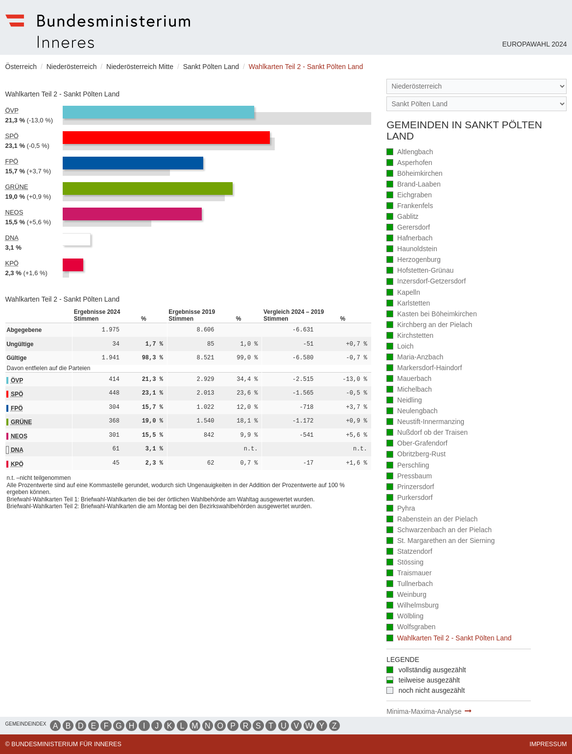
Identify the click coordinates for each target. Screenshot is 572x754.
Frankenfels (409, 206)
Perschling (407, 466)
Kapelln (403, 293)
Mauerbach (408, 379)
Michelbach (409, 390)
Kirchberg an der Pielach (429, 325)
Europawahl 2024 (534, 44)
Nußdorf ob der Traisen (427, 433)
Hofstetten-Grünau (419, 271)
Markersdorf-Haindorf (424, 368)
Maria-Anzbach (414, 357)
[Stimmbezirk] (476, 104)
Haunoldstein (411, 249)
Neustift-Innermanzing (425, 422)
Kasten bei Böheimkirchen (431, 314)
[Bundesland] (476, 86)
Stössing (405, 562)
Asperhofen (409, 163)
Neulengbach (411, 411)
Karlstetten (408, 303)
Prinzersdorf (410, 487)
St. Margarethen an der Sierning (440, 541)
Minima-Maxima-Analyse (423, 711)
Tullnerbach (409, 584)
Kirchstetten (409, 336)
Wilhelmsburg (412, 606)
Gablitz (402, 217)
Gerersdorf (408, 228)
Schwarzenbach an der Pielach (439, 530)
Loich (399, 347)
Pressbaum (409, 476)
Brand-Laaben (413, 184)
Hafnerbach (409, 238)
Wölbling (405, 616)
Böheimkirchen (414, 174)
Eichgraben (409, 195)
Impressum (548, 744)
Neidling (404, 400)
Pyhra (400, 509)
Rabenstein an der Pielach (431, 519)
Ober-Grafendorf (417, 443)
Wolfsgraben (410, 627)
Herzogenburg (413, 260)
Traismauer (408, 573)
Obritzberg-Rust (416, 454)
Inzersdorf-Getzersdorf (426, 281)
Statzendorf (409, 552)
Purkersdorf (409, 498)
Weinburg (406, 595)
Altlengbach (409, 152)
